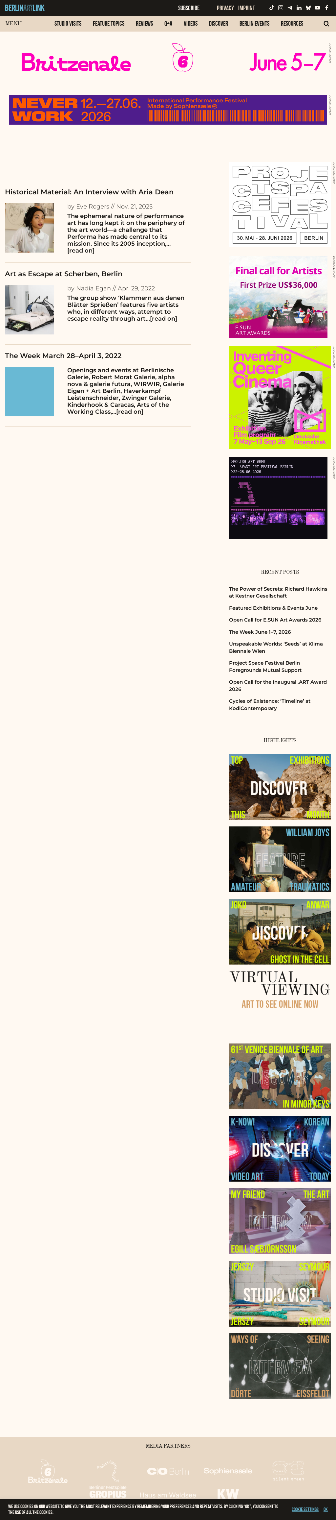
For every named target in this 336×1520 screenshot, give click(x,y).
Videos (191, 23)
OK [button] (326, 1509)
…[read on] (161, 318)
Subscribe (189, 8)
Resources (292, 23)
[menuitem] (68, 26)
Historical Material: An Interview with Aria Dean (89, 192)
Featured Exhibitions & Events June (273, 608)
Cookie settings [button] (305, 1509)
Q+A (168, 23)
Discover (218, 23)
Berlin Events (254, 23)
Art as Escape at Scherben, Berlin (63, 274)
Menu (13, 24)
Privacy (225, 8)
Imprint (246, 8)
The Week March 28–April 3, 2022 (63, 356)
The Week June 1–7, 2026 (260, 632)
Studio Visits (67, 23)
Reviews (144, 23)
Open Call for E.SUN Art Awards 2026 (275, 620)
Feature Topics (108, 23)
